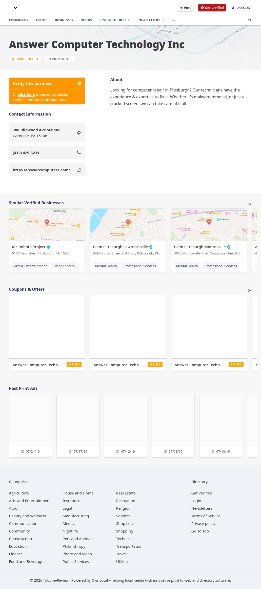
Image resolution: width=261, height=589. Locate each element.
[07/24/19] (30, 425)
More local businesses (249, 204)
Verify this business (47, 83)
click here (26, 94)
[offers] (86, 20)
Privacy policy (203, 523)
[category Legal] (67, 508)
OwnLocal (100, 580)
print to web (181, 580)
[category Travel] (121, 553)
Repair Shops (59, 59)
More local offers (249, 290)
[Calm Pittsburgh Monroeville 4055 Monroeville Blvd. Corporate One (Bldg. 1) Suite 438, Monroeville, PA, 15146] (209, 233)
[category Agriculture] (19, 492)
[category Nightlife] (70, 530)
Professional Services (140, 266)
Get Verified (201, 492)
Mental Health (106, 266)
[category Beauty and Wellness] (27, 515)
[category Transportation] (129, 546)
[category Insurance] (71, 500)
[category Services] (123, 515)
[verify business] (212, 7)
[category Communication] (23, 523)
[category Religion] (123, 508)
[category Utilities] (123, 561)
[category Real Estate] (126, 492)
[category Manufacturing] (76, 515)
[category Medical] (69, 523)
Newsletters (202, 508)
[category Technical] (124, 538)
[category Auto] (13, 508)
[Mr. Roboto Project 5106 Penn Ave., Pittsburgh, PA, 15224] (47, 233)
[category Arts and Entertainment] (30, 500)
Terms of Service (205, 515)
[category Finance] (16, 553)
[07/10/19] (221, 425)
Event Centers (64, 266)
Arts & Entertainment (30, 266)
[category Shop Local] (125, 523)
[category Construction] (20, 538)
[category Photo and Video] (77, 553)
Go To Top (200, 530)
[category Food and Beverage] (26, 561)
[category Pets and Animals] (78, 538)
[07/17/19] (78, 425)
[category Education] (18, 546)
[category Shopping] (124, 530)
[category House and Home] (78, 492)
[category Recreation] (125, 500)
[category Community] (19, 530)
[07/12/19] (125, 425)
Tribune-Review (56, 580)
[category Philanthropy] (74, 546)
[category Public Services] (76, 561)
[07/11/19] (173, 425)
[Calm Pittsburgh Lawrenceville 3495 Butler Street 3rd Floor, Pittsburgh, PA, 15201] (128, 233)
